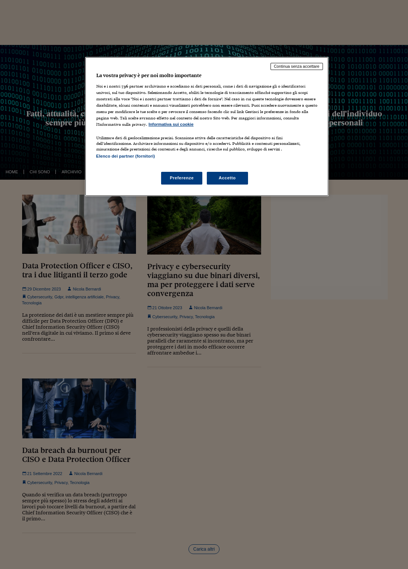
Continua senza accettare (297, 66)
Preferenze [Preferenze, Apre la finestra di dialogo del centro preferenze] (182, 178)
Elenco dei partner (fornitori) (125, 156)
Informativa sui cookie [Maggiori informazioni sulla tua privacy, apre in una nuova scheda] (171, 124)
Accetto (227, 178)
